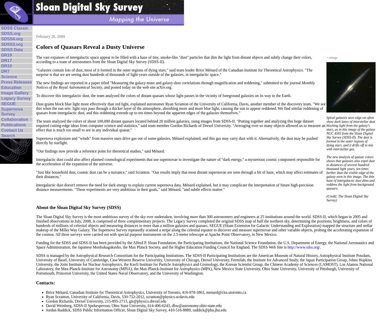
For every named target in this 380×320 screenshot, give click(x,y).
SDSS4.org (12, 39)
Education (11, 87)
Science (9, 76)
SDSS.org (10, 33)
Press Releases (16, 82)
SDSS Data (12, 49)
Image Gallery (15, 93)
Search (8, 135)
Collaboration (14, 119)
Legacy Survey (16, 98)
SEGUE (8, 103)
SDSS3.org (12, 44)
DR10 (6, 66)
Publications (13, 125)
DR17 (6, 60)
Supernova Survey (12, 111)
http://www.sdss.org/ (304, 247)
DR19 (6, 55)
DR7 (5, 71)
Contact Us (12, 130)
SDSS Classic (14, 28)
